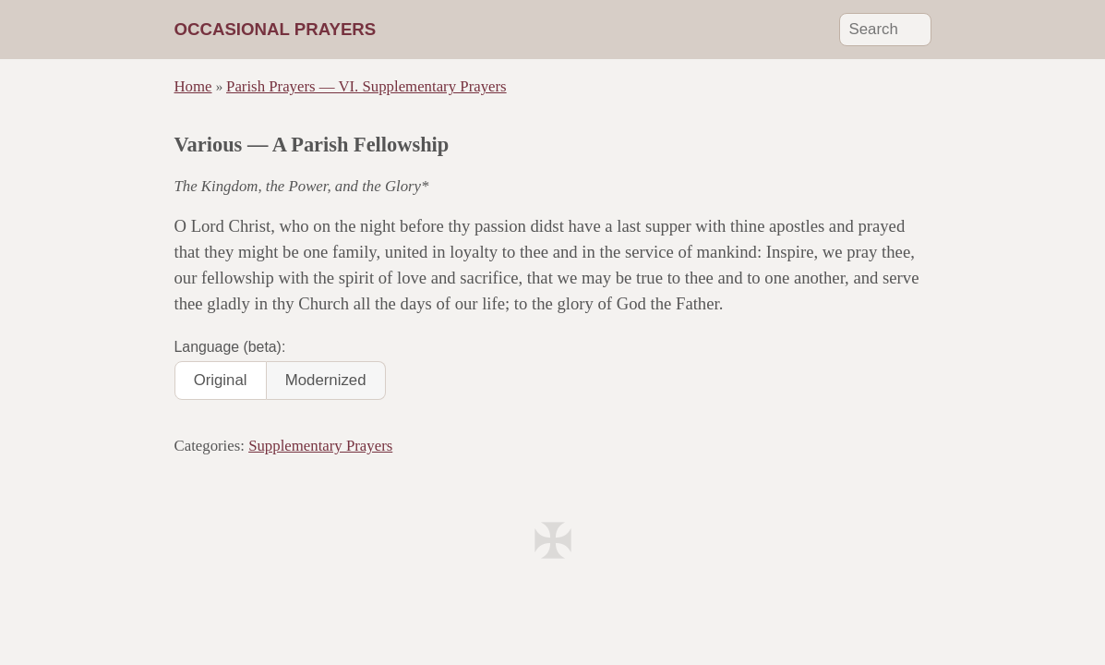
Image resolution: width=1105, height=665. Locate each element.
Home (193, 86)
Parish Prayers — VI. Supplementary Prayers (366, 86)
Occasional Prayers (275, 29)
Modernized (325, 380)
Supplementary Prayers (320, 445)
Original (220, 380)
